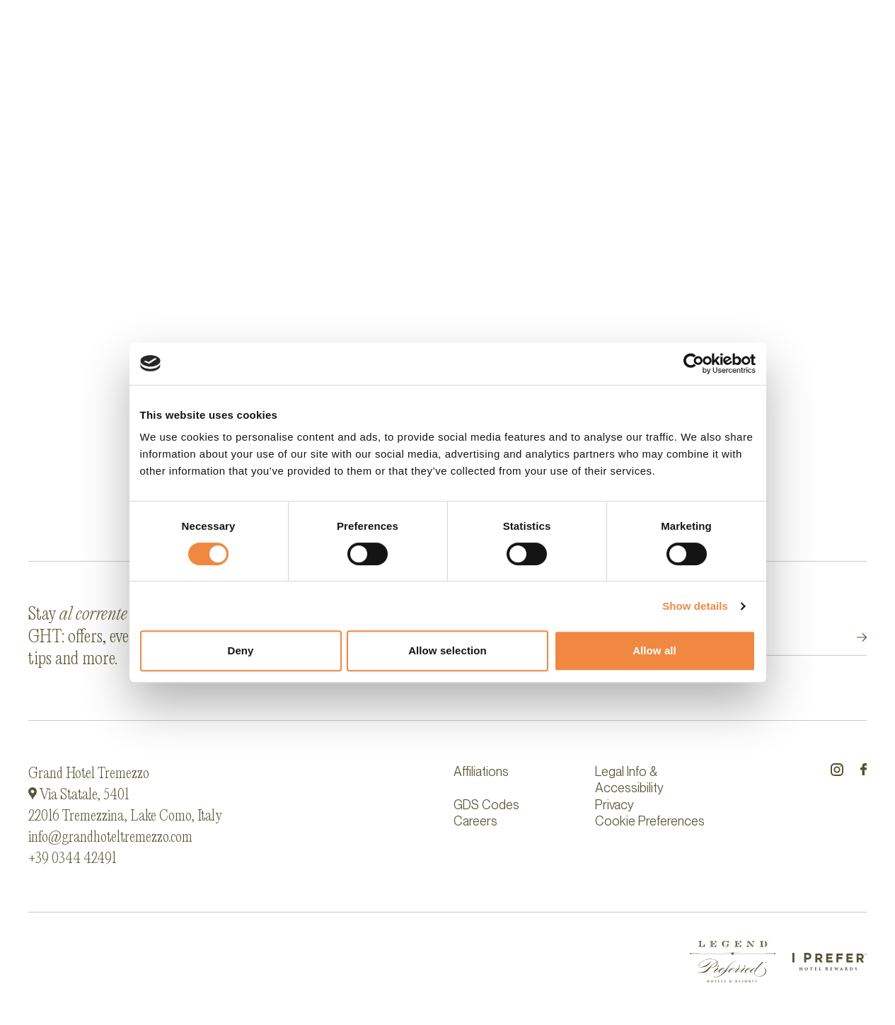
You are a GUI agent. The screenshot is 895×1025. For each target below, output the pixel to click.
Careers (475, 820)
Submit (849, 638)
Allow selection (447, 650)
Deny (240, 650)
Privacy (614, 804)
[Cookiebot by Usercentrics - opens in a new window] (694, 363)
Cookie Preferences (650, 820)
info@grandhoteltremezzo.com (110, 837)
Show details (695, 606)
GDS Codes (486, 804)
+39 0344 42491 (72, 858)
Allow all (654, 650)
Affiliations (481, 771)
